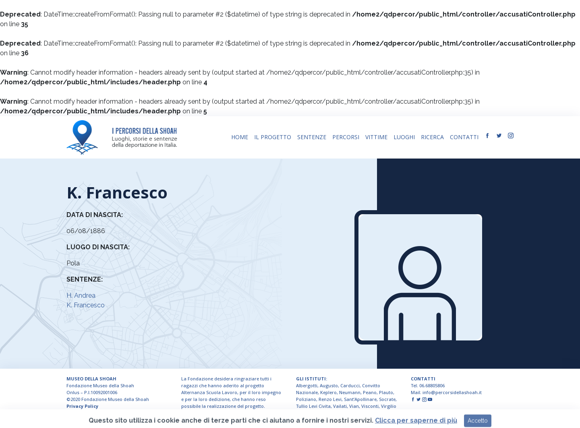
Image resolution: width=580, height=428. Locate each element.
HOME (239, 137)
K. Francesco (85, 305)
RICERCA (432, 137)
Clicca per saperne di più (416, 423)
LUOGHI (404, 137)
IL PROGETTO (272, 137)
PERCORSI (345, 137)
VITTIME (376, 137)
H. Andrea (80, 295)
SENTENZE (311, 137)
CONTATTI (464, 137)
